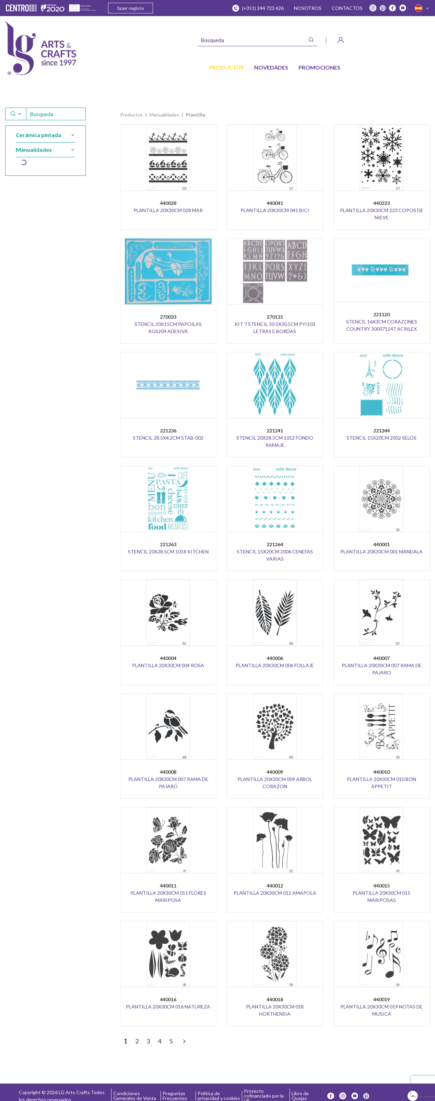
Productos (131, 115)
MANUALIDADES (164, 115)
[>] (184, 1042)
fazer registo (130, 8)
